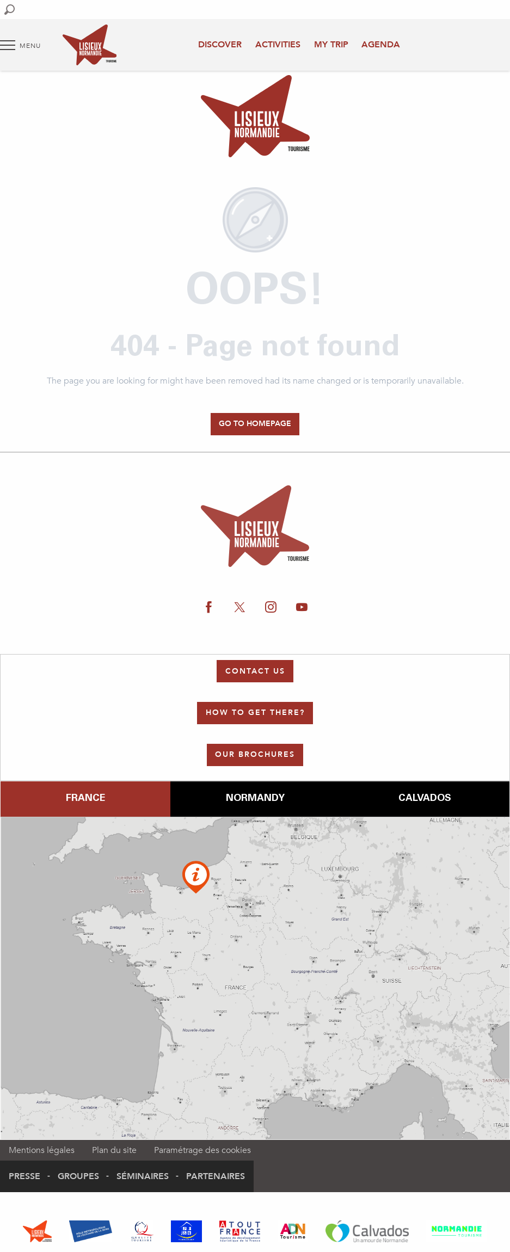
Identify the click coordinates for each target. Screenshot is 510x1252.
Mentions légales (42, 1150)
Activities (277, 45)
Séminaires (142, 1176)
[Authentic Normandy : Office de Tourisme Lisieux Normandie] (255, 118)
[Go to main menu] (20, 45)
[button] (9, 9)
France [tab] (85, 799)
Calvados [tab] (424, 799)
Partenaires (215, 1176)
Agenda (380, 45)
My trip (331, 45)
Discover (220, 45)
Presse (24, 1176)
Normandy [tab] (255, 799)
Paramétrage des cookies (202, 1150)
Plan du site (114, 1150)
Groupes (78, 1176)
